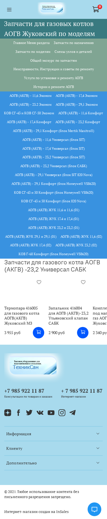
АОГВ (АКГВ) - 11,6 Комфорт (80, 113)
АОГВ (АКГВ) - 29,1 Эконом (77, 104)
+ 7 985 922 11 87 (81, 390)
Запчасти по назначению (74, 42)
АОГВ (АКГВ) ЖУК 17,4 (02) (30, 245)
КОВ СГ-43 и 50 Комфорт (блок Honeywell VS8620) (53, 192)
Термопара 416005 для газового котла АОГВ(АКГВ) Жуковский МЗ (21, 316)
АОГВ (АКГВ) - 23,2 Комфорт (77, 121)
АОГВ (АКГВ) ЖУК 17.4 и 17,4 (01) (53, 218)
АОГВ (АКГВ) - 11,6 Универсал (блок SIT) (53, 139)
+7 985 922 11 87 (24, 390)
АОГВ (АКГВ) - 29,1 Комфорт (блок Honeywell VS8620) (53, 183)
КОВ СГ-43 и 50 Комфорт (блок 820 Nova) (53, 201)
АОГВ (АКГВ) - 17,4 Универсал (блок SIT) (53, 148)
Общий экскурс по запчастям (53, 60)
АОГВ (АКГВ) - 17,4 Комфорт (29, 121)
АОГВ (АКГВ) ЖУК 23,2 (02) (76, 245)
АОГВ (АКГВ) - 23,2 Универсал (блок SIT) (53, 157)
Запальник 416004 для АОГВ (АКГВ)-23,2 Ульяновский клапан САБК (68, 316)
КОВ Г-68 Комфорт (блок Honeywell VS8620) (53, 253)
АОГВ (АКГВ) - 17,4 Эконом (77, 95)
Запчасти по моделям (33, 51)
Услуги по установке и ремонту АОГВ (53, 77)
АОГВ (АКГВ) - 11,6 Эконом (30, 95)
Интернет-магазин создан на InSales (36, 511)
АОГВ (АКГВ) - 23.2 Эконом (30, 104)
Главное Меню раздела (31, 42)
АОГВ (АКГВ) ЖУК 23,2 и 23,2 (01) (53, 227)
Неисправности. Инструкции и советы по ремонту (53, 69)
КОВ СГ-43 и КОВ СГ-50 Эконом (29, 113)
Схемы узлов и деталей (73, 51)
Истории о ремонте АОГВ (53, 86)
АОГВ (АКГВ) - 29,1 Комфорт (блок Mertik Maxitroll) (53, 130)
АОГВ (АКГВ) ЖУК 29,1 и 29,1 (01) (30, 236)
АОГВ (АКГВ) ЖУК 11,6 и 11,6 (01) (53, 209)
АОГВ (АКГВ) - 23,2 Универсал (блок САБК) (53, 165)
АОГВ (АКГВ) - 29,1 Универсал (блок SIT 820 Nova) (53, 174)
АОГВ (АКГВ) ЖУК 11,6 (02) (81, 236)
